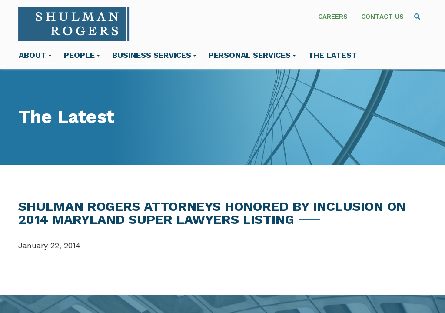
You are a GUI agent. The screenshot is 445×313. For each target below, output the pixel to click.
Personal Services (252, 55)
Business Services (154, 55)
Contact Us (382, 16)
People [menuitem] (82, 55)
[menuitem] (417, 16)
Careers (333, 16)
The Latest (332, 55)
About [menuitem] (35, 55)
